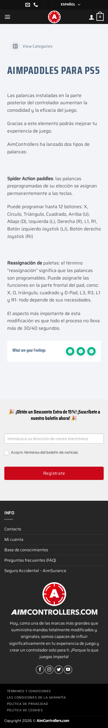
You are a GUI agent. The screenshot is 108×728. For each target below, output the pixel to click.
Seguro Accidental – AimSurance (35, 570)
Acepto (41, 452)
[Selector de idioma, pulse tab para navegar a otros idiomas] (69, 5)
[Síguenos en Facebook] (40, 669)
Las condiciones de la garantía (36, 697)
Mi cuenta (13, 539)
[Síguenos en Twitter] (58, 669)
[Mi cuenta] (91, 17)
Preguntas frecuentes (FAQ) (30, 560)
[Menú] (7, 16)
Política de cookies (25, 710)
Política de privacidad (27, 703)
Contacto (12, 529)
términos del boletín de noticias (51, 452)
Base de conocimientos (26, 550)
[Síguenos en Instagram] (49, 669)
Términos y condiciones (29, 691)
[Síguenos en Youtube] (68, 669)
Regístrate (54, 473)
